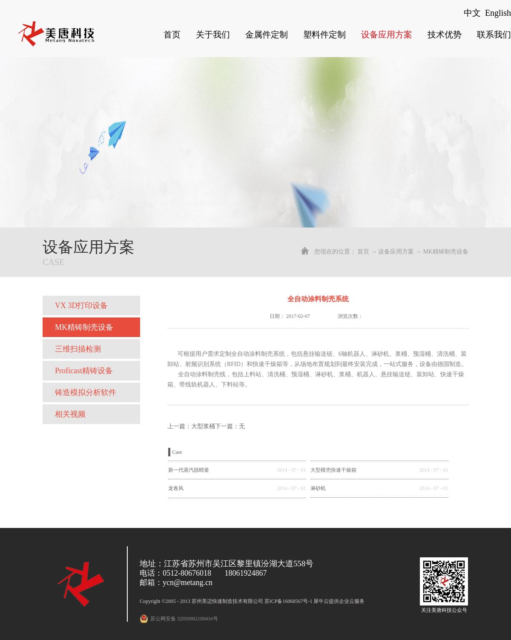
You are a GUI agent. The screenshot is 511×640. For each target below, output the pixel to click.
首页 (172, 34)
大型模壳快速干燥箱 (333, 470)
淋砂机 (318, 488)
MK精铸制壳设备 (445, 251)
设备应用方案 (396, 251)
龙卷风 (176, 488)
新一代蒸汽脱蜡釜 (188, 470)
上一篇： (191, 426)
